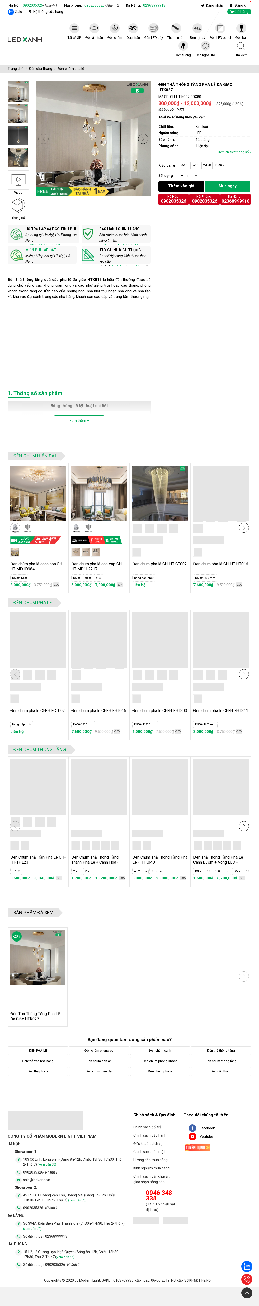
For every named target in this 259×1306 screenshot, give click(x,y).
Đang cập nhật (143, 578)
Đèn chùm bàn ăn (99, 1061)
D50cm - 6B (222, 871)
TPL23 (16, 871)
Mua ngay (228, 186)
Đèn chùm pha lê (71, 69)
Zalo (18, 12)
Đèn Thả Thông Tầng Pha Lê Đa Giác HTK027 (35, 1016)
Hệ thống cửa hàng (48, 12)
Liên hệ (138, 585)
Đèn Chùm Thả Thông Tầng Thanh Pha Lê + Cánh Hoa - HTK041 (95, 862)
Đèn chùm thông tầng (39, 749)
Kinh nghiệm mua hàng (151, 1168)
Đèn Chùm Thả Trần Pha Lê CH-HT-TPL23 (38, 860)
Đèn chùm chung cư (99, 1050)
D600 (76, 578)
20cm (77, 871)
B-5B (195, 165)
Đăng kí (240, 5)
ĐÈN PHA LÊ (38, 1050)
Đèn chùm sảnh (160, 1050)
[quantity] (189, 175)
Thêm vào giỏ (181, 186)
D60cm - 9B (241, 871)
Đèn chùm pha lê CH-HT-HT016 (220, 564)
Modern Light (89, 1280)
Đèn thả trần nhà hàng (38, 1061)
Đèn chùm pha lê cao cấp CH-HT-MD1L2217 (97, 566)
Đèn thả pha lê (38, 1071)
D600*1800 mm (205, 578)
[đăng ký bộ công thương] (146, 1221)
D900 (98, 578)
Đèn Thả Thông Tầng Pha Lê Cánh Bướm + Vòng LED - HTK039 (218, 862)
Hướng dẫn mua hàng (150, 1160)
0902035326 (40, 5)
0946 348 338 (159, 1195)
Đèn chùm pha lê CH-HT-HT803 (159, 710)
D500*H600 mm (205, 724)
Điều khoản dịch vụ (148, 1144)
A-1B (184, 165)
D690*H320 (19, 578)
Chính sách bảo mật (149, 1152)
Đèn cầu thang (40, 69)
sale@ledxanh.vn (36, 1180)
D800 (87, 578)
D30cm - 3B (202, 871)
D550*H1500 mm (145, 724)
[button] (143, 139)
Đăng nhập (214, 5)
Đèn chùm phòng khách (160, 1061)
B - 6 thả (156, 871)
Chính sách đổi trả (147, 1127)
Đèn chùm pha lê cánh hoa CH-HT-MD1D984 (37, 566)
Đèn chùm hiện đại (34, 455)
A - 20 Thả (140, 871)
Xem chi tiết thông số (234, 152)
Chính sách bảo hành (149, 1135)
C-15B (207, 165)
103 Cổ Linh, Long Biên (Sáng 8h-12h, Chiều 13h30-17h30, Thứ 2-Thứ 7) (72, 1161)
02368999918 (154, 5)
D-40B (219, 165)
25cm (89, 871)
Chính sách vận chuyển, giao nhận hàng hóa (151, 1179)
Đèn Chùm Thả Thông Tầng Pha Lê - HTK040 (159, 860)
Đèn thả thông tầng (221, 1050)
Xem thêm (79, 421)
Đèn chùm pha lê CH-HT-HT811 (220, 710)
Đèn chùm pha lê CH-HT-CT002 (159, 564)
